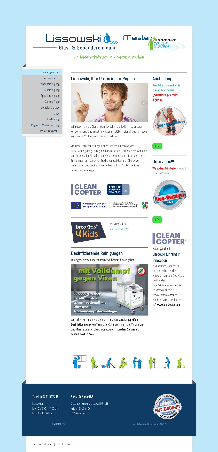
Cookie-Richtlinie (63, 444)
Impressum (36, 444)
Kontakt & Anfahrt (49, 131)
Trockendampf (51, 78)
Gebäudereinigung (50, 84)
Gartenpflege (52, 102)
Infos (157, 146)
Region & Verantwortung (45, 125)
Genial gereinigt (51, 72)
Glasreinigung (52, 90)
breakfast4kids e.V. (119, 228)
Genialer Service (50, 107)
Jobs (57, 113)
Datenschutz (48, 444)
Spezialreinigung (50, 96)
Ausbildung (53, 119)
